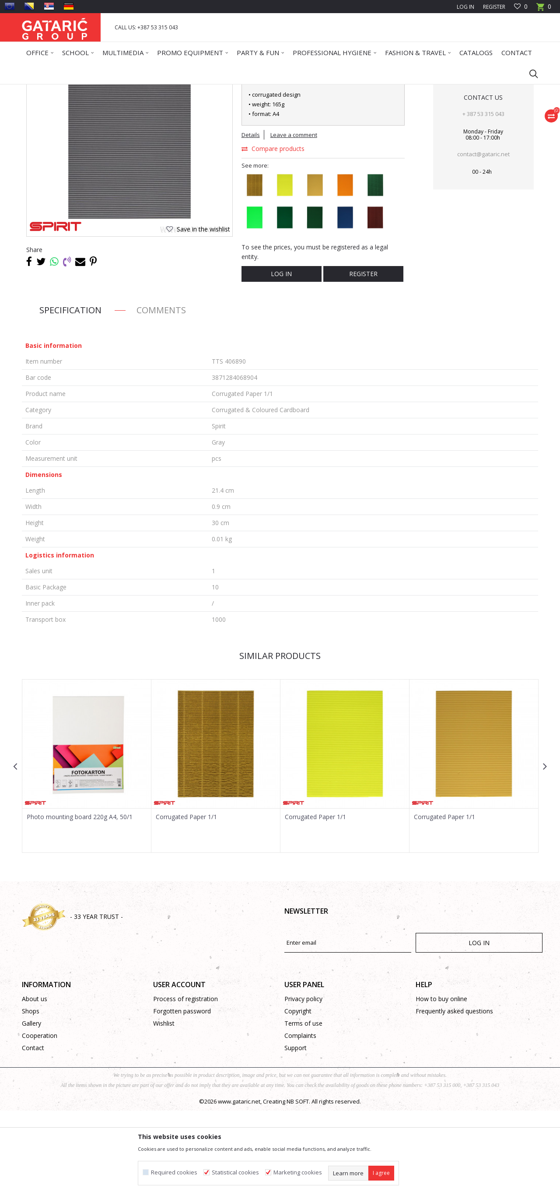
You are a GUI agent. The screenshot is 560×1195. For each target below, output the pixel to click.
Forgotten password (182, 1095)
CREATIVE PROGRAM (136, 90)
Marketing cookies (297, 1172)
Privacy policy (303, 1083)
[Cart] (543, 9)
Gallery (31, 1108)
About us (34, 1083)
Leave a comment (293, 219)
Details (251, 219)
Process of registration (185, 1083)
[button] (529, 73)
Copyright (298, 1095)
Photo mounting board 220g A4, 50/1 (80, 901)
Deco (98, 90)
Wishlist (164, 1108)
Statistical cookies (235, 1172)
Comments (161, 394)
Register (494, 7)
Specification (70, 394)
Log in (281, 358)
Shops (30, 1095)
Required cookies (174, 1172)
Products (74, 90)
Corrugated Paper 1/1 (186, 901)
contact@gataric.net (483, 238)
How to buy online (441, 1083)
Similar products (280, 740)
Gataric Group (39, 90)
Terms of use (303, 1108)
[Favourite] (521, 7)
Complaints (300, 1120)
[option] (86, 850)
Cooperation (39, 1120)
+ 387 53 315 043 (483, 198)
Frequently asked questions (454, 1095)
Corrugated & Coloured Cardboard (211, 90)
